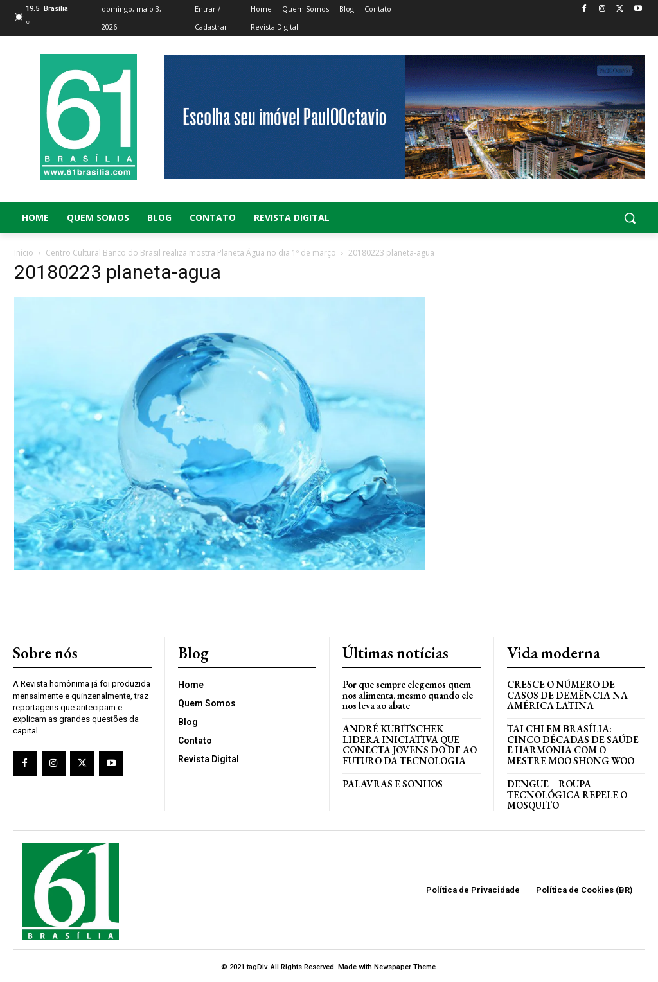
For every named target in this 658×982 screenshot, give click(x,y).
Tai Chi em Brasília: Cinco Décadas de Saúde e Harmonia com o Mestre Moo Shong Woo (573, 744)
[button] (575, 217)
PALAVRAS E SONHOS (392, 782)
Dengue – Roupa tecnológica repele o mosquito (567, 793)
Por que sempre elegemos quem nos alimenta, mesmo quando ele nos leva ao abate (407, 694)
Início (23, 252)
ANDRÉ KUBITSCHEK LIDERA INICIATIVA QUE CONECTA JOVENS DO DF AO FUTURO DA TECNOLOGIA (410, 744)
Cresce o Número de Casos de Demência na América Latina (567, 694)
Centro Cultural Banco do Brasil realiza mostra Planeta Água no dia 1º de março (191, 252)
